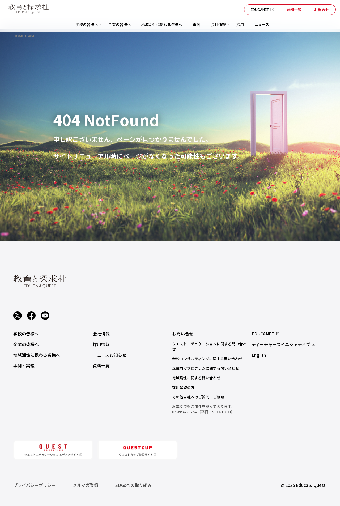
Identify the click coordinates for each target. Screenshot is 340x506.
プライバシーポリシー (34, 485)
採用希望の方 (183, 387)
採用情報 (101, 344)
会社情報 (218, 24)
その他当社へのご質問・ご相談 (198, 396)
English (259, 355)
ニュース (261, 24)
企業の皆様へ (119, 24)
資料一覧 (294, 9)
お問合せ (321, 9)
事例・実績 (24, 365)
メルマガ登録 (85, 485)
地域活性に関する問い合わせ (196, 377)
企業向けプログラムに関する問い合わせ (205, 368)
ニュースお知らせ (109, 355)
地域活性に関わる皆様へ (161, 24)
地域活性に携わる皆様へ (36, 355)
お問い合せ (182, 333)
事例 (196, 24)
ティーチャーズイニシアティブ (284, 344)
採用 (240, 24)
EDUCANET (262, 9)
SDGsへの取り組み (133, 485)
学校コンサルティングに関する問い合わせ (207, 358)
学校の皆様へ (86, 24)
